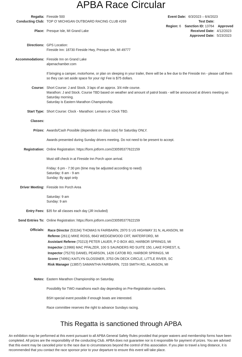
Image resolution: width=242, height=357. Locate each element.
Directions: (35, 45)
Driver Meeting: (32, 187)
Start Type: (35, 111)
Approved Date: (202, 35)
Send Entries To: (31, 220)
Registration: (34, 149)
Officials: (37, 230)
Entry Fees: (35, 211)
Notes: (39, 279)
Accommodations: (29, 59)
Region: (172, 26)
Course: (38, 88)
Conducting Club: (30, 21)
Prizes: (38, 130)
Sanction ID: (194, 26)
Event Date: (177, 16)
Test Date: (206, 21)
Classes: (37, 121)
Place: (39, 31)
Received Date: (202, 31)
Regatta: (37, 16)
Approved (225, 26)
